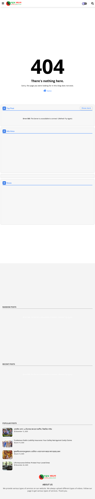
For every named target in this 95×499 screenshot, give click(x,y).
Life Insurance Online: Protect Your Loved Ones (32, 463)
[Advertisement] (47, 26)
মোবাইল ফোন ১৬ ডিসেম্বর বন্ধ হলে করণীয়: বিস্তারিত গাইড (33, 429)
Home (47, 90)
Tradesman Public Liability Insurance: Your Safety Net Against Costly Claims (43, 440)
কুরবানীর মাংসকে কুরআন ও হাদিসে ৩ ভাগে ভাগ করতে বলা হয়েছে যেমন (37, 451)
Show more (86, 108)
